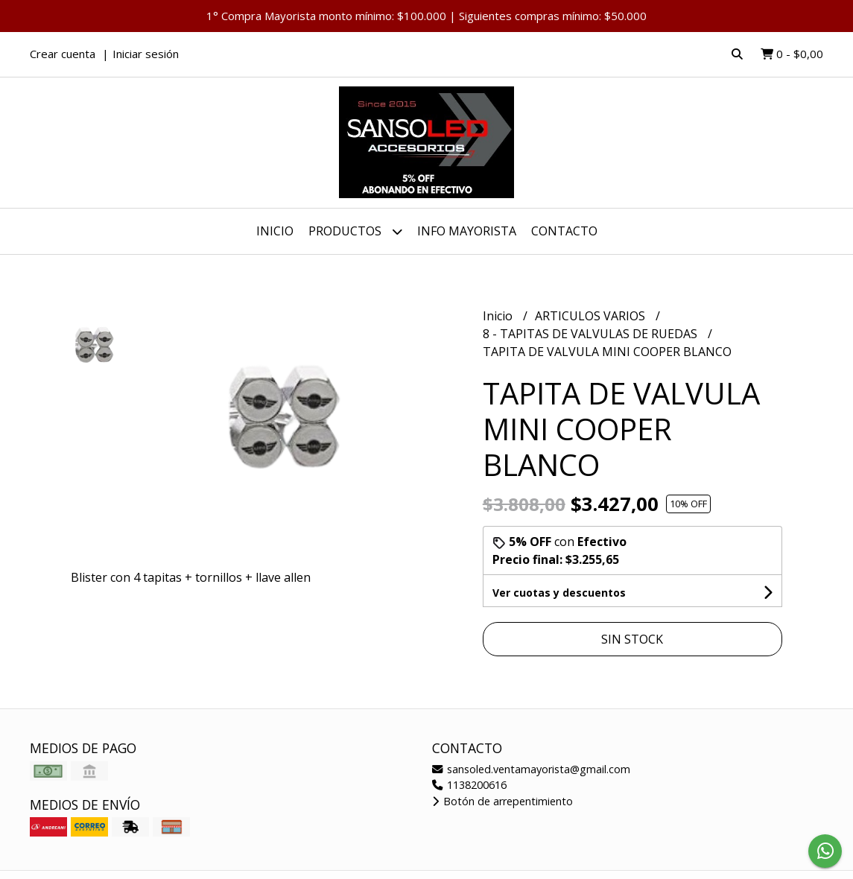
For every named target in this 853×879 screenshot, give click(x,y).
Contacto (564, 231)
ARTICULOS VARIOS (591, 316)
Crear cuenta (62, 53)
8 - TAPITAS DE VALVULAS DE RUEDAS (591, 334)
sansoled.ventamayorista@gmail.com (531, 769)
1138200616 (469, 785)
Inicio (275, 231)
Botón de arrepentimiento (502, 801)
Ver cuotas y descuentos (559, 593)
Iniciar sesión (145, 53)
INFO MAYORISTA (466, 231)
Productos (355, 231)
